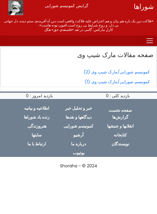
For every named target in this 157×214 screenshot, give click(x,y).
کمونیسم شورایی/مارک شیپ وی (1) (117, 82)
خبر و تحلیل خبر (78, 108)
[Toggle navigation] (149, 41)
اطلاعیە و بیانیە (36, 108)
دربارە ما (78, 144)
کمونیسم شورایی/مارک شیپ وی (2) (117, 72)
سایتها (37, 135)
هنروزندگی (36, 126)
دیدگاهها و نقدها (79, 117)
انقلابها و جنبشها (120, 126)
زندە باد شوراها (37, 117)
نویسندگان (120, 144)
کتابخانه (120, 135)
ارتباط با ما (36, 144)
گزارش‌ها (120, 117)
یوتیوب (78, 153)
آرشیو (78, 135)
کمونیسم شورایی (78, 126)
